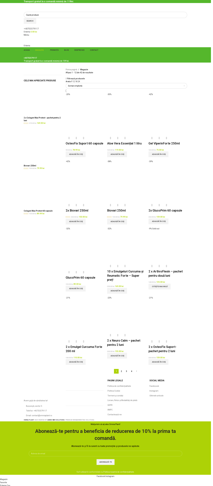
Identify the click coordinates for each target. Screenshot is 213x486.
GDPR (110, 405)
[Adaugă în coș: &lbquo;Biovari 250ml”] (117, 221)
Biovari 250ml (30, 166)
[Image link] (43, 388)
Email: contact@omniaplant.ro (39, 415)
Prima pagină (71, 69)
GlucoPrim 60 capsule (80, 277)
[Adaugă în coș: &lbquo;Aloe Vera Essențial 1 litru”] (117, 154)
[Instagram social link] (109, 476)
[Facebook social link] (101, 476)
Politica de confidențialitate (119, 386)
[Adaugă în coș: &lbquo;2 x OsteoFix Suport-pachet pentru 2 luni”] (158, 362)
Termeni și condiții (115, 396)
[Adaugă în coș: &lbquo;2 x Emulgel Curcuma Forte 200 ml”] (76, 362)
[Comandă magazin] (126, 86)
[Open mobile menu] (26, 35)
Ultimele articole (156, 396)
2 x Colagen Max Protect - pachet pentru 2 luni (42, 119)
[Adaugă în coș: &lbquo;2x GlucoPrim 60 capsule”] (158, 221)
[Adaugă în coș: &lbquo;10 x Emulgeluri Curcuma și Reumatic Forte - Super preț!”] (117, 291)
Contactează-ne (115, 414)
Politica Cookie (114, 391)
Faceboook (154, 386)
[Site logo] (33, 7)
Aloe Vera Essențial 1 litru (124, 143)
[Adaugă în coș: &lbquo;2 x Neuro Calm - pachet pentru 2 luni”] (117, 356)
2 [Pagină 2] (121, 371)
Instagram (153, 391)
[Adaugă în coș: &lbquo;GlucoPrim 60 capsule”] (76, 288)
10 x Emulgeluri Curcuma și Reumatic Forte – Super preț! (125, 276)
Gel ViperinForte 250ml (164, 143)
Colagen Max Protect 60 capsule (38, 211)
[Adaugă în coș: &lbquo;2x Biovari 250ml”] (76, 221)
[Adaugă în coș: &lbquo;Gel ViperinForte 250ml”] (158, 154)
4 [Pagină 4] (131, 371)
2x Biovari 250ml (77, 210)
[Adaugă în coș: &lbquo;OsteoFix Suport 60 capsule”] (76, 154)
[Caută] (105, 15)
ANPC (110, 410)
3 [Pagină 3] (126, 371)
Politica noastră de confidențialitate (118, 472)
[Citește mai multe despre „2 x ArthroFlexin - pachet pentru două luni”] (160, 286)
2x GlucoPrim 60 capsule (165, 210)
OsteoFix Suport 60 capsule (84, 143)
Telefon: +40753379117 (36, 411)
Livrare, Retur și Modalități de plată (122, 400)
